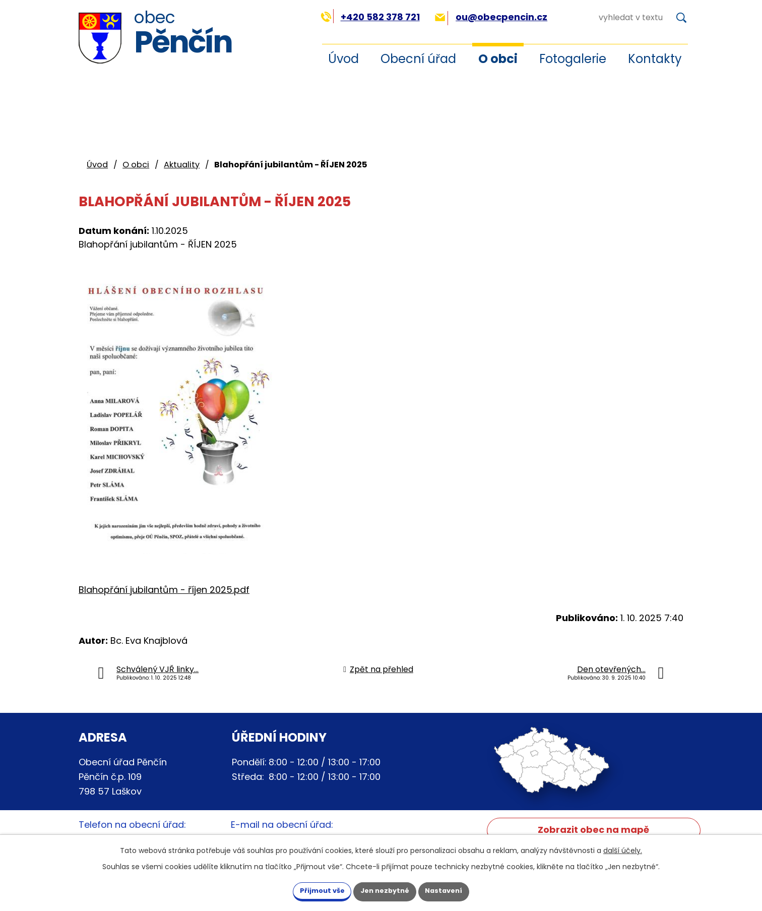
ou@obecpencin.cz (491, 17)
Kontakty (655, 58)
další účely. (622, 849)
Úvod (343, 58)
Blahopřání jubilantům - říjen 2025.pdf (164, 589)
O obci (498, 58)
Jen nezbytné (384, 890)
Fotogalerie (572, 58)
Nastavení (455, 890)
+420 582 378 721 (370, 17)
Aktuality (182, 164)
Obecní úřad (418, 58)
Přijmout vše (310, 890)
